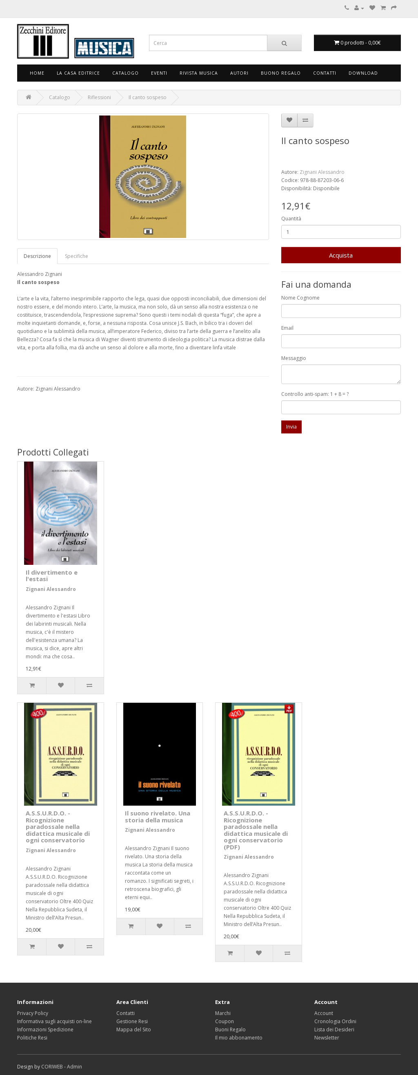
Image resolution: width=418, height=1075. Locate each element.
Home (37, 73)
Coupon (224, 1021)
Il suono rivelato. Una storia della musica (157, 816)
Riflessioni (99, 97)
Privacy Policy (32, 1013)
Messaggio (293, 358)
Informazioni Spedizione (45, 1029)
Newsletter (326, 1037)
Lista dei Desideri (334, 1029)
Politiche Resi (32, 1037)
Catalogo (125, 73)
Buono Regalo (281, 73)
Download (363, 73)
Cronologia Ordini (335, 1021)
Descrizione (37, 256)
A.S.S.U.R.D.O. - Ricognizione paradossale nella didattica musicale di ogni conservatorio (58, 826)
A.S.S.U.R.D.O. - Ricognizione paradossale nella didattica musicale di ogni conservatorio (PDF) (256, 830)
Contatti (324, 73)
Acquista (341, 255)
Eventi (159, 73)
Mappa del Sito (133, 1029)
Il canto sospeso (148, 97)
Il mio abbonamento (238, 1037)
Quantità (291, 218)
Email (287, 327)
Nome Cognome (300, 297)
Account (323, 1013)
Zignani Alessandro (322, 172)
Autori (239, 73)
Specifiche (76, 256)
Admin (74, 1066)
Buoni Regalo (230, 1029)
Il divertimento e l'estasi (52, 575)
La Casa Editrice (78, 73)
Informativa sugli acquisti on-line (54, 1021)
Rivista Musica (199, 73)
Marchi (223, 1013)
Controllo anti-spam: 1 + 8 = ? (315, 394)
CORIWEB (52, 1066)
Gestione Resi (132, 1021)
